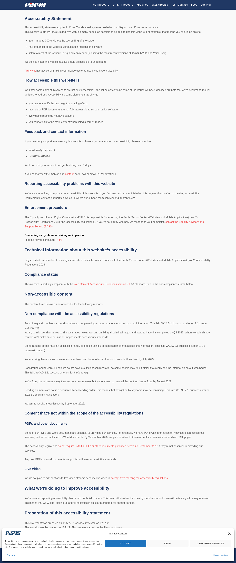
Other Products (123, 5)
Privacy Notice (13, 555)
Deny (168, 543)
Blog (194, 5)
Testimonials (179, 5)
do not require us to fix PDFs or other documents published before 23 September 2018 (108, 446)
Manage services (220, 555)
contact (69, 174)
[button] (229, 533)
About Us (142, 5)
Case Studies (160, 5)
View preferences (211, 543)
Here (59, 239)
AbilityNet (30, 70)
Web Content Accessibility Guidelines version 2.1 (102, 284)
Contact (206, 5)
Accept (125, 543)
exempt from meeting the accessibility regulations (139, 478)
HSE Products (100, 5)
